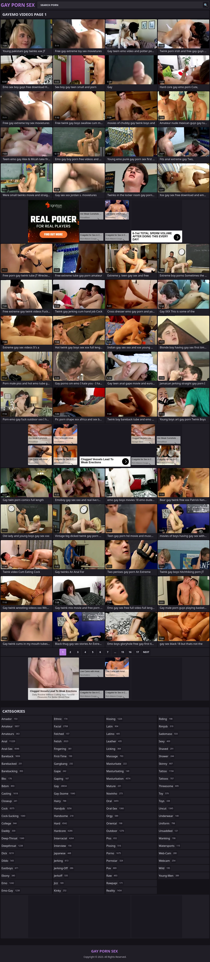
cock (8, 808)
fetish (61, 741)
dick (8, 853)
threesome (169, 786)
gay (61, 786)
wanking (167, 838)
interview (63, 845)
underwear (169, 815)
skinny (166, 763)
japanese (63, 853)
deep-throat (13, 838)
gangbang (64, 763)
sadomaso (168, 733)
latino (113, 733)
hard (61, 823)
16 (130, 652)
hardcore (63, 830)
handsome (64, 815)
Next (146, 652)
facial (61, 726)
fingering (63, 748)
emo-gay (11, 890)
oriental (114, 823)
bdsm (8, 786)
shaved (166, 748)
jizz (59, 883)
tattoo (166, 771)
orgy (112, 815)
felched (62, 733)
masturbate (117, 763)
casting (10, 793)
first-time (63, 756)
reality (114, 890)
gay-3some (65, 793)
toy (164, 793)
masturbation (118, 778)
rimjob (166, 726)
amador (10, 718)
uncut (166, 808)
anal (9, 741)
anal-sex (11, 748)
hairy (60, 801)
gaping (62, 778)
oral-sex (115, 808)
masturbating (118, 771)
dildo (8, 860)
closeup (10, 801)
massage (115, 756)
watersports (170, 845)
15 (122, 652)
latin (112, 726)
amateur (11, 726)
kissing (114, 718)
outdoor (115, 830)
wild (165, 868)
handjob (63, 808)
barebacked (12, 763)
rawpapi (115, 883)
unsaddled (169, 830)
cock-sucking (14, 815)
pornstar (115, 860)
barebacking (13, 771)
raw (112, 875)
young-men (169, 875)
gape (60, 771)
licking (114, 748)
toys (165, 801)
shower (167, 756)
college (9, 823)
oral (113, 801)
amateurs (11, 733)
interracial (64, 838)
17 (137, 652)
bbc (7, 778)
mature (114, 786)
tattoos (167, 778)
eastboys (10, 868)
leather (114, 741)
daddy (9, 830)
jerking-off (64, 868)
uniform (167, 823)
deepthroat (13, 845)
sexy (165, 741)
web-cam (168, 853)
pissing (114, 845)
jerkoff (61, 875)
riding (166, 718)
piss (112, 838)
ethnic (61, 718)
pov (111, 868)
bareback (11, 756)
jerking (61, 860)
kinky (60, 890)
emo (8, 883)
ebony (9, 875)
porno (114, 853)
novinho (115, 793)
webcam (167, 860)
